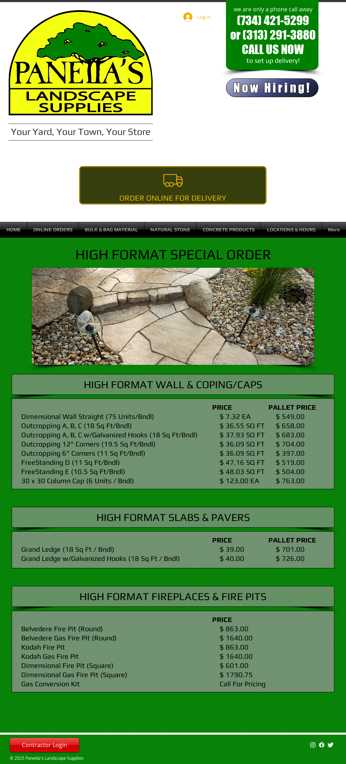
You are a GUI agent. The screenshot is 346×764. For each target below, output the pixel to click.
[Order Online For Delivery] (173, 185)
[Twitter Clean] (330, 744)
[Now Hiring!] (272, 87)
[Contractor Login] (44, 745)
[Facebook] (321, 744)
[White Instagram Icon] (312, 744)
